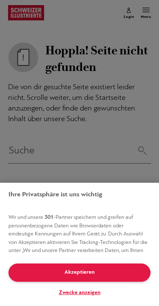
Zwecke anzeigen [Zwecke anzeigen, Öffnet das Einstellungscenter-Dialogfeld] (79, 292)
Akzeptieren (79, 272)
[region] (79, 244)
